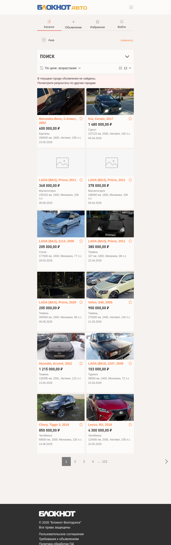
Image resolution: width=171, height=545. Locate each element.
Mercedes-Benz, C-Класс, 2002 (58, 121)
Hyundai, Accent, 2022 (55, 363)
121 (104, 461)
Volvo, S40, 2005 (100, 302)
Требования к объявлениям (59, 539)
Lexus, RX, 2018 (100, 424)
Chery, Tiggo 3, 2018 (54, 424)
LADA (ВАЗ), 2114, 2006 (56, 241)
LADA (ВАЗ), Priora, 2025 (57, 302)
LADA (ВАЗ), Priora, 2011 (57, 180)
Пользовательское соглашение (61, 534)
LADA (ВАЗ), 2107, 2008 (105, 363)
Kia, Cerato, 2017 (100, 119)
